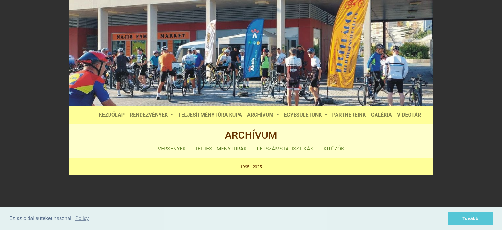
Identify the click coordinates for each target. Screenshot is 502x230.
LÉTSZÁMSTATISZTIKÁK (285, 149)
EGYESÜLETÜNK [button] (303, 115)
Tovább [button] (470, 218)
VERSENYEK (172, 149)
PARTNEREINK (349, 115)
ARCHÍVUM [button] (261, 115)
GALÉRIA (381, 115)
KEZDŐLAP (112, 115)
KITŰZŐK (333, 149)
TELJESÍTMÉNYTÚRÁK (221, 149)
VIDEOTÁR (409, 115)
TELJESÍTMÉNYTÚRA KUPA (210, 115)
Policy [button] (82, 218)
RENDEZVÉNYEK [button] (149, 115)
